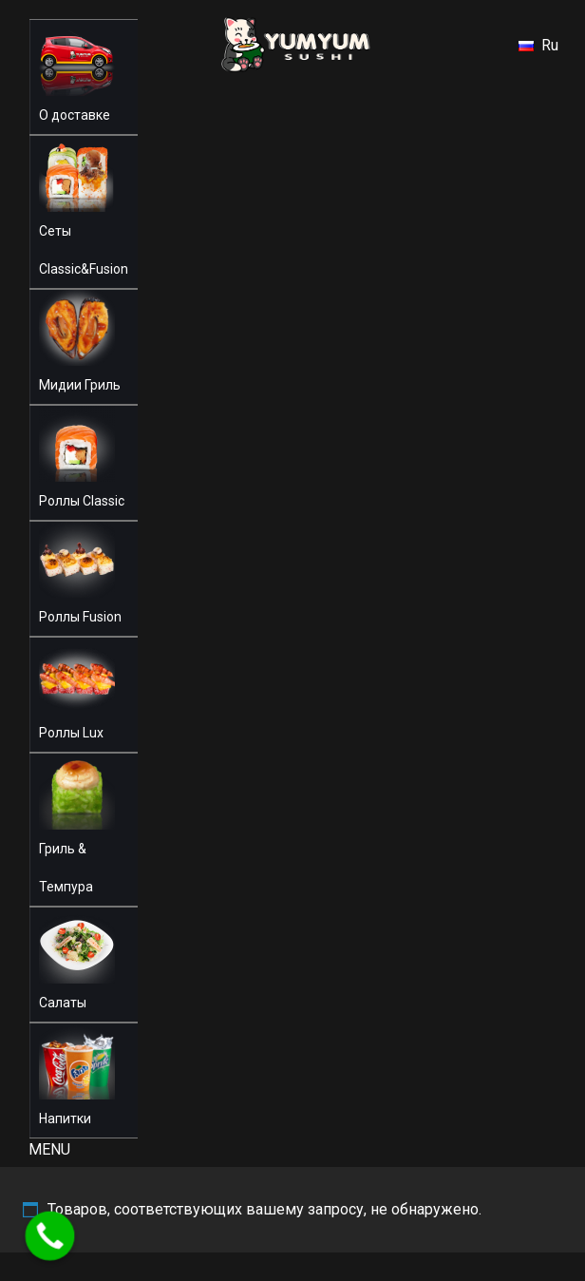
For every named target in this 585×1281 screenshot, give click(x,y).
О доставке (74, 115)
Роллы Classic (81, 500)
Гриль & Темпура (66, 867)
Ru (538, 45)
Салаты (62, 1002)
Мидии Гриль (80, 384)
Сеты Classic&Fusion (83, 250)
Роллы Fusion (80, 616)
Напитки (65, 1118)
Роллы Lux (71, 732)
